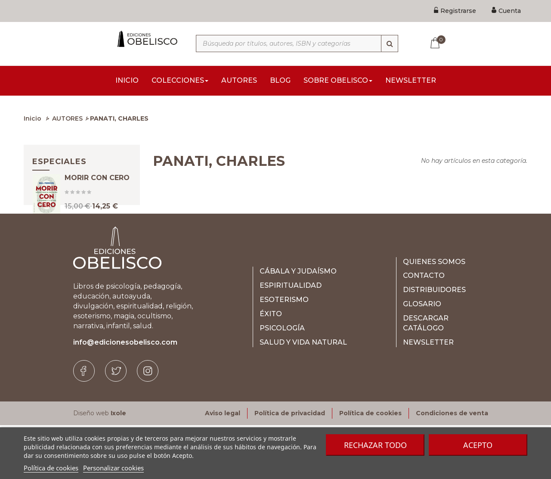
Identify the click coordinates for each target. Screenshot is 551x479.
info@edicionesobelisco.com (125, 396)
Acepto (477, 445)
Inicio (32, 121)
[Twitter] (116, 424)
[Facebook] (84, 424)
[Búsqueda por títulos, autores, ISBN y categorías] (297, 43)
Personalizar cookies (113, 467)
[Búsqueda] (389, 43)
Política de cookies (51, 467)
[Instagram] (147, 424)
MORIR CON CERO (97, 191)
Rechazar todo (375, 445)
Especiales (59, 164)
